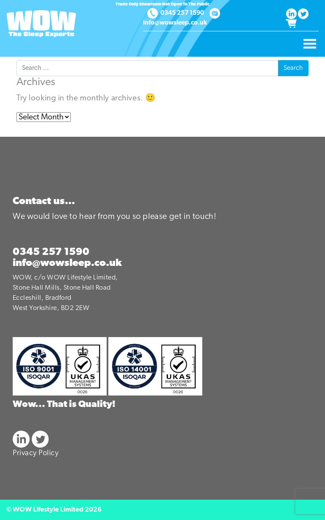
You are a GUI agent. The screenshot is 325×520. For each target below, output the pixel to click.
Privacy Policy (36, 453)
